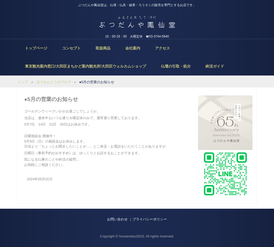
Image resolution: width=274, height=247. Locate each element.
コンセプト (71, 48)
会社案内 (132, 48)
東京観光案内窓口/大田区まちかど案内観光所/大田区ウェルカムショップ (85, 66)
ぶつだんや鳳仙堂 (137, 18)
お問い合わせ (117, 219)
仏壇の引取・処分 (176, 66)
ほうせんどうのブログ (53, 82)
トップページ (36, 48)
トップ (23, 82)
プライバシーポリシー (149, 219)
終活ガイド (215, 66)
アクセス (162, 48)
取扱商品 (103, 48)
